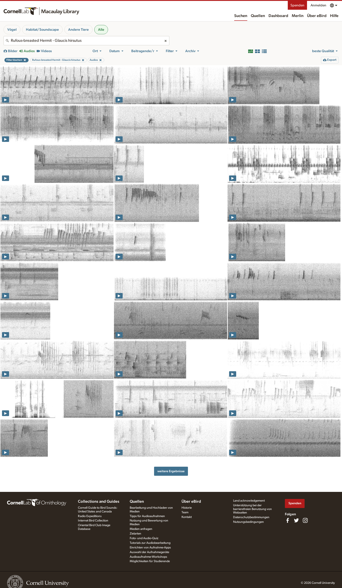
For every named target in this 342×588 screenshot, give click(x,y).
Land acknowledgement (249, 500)
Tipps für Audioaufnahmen (147, 516)
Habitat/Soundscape (42, 29)
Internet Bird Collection (93, 520)
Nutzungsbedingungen (248, 521)
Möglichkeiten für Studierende (150, 561)
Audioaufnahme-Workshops (148, 556)
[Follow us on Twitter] (296, 520)
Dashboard (278, 16)
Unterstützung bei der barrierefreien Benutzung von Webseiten (252, 509)
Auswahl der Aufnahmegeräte (149, 552)
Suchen (240, 16)
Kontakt (187, 517)
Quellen (258, 16)
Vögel (12, 29)
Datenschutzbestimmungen (251, 517)
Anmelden (318, 5)
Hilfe (334, 16)
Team (185, 512)
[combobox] (86, 40)
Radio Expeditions (90, 516)
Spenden (297, 5)
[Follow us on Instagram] (305, 520)
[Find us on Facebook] (287, 520)
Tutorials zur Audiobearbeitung (150, 542)
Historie (187, 507)
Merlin (297, 16)
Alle (101, 29)
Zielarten (135, 533)
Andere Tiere (78, 29)
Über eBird (317, 16)
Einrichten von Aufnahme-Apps (150, 547)
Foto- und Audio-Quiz (144, 538)
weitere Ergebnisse (171, 471)
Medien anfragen (141, 529)
